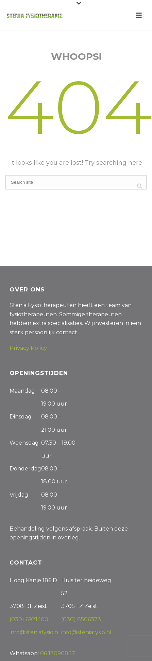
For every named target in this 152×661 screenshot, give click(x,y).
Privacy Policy (28, 348)
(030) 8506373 (81, 619)
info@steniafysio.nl (35, 632)
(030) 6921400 (29, 619)
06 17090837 (57, 653)
